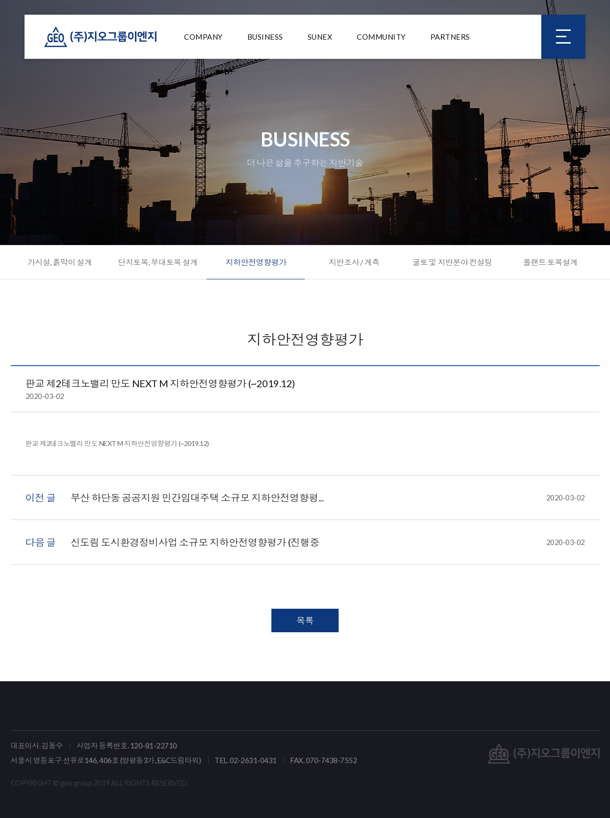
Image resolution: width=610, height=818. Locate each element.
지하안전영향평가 (255, 262)
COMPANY (203, 36)
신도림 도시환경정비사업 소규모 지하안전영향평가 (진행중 (328, 542)
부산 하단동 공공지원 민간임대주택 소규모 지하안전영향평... (328, 497)
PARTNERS (450, 36)
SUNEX (320, 36)
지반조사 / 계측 (354, 262)
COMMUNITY (381, 36)
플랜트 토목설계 (550, 262)
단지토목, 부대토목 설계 (158, 262)
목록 (305, 620)
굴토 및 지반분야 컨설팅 (452, 262)
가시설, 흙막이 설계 (59, 262)
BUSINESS (265, 36)
